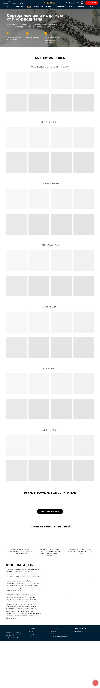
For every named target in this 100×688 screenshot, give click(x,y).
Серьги (90, 7)
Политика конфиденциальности (59, 682)
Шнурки (80, 7)
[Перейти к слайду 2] (40, 548)
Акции (21, 4)
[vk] (82, 2)
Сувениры (50, 8)
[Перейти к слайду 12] (57, 548)
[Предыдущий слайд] (13, 523)
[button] (91, 3)
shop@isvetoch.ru (78, 677)
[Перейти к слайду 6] (47, 548)
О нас (4, 2)
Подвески (60, 7)
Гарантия (24, 2)
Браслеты (38, 7)
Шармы (70, 7)
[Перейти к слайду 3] (42, 548)
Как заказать (13, 2)
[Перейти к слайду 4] (44, 548)
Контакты (53, 677)
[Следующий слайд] (86, 523)
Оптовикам (54, 679)
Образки (20, 7)
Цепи (29, 7)
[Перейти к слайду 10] (54, 548)
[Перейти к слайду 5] (45, 548)
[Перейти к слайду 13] (59, 548)
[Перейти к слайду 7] (49, 548)
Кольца (49, 7)
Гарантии (30, 677)
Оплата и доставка (9, 4)
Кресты (9, 7)
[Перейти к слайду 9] (52, 548)
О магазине (54, 674)
